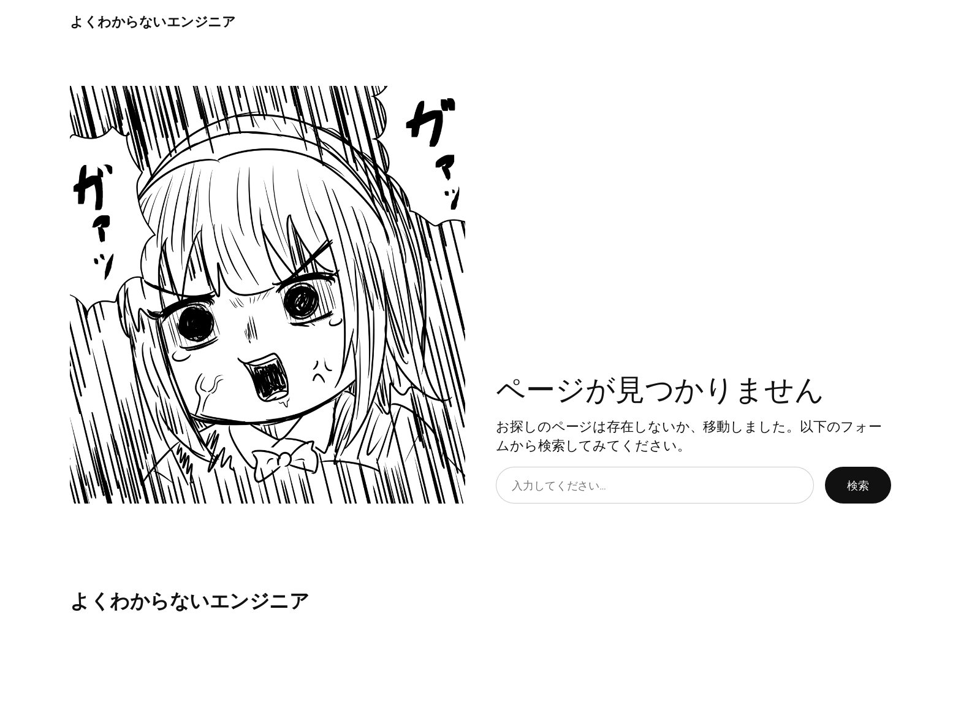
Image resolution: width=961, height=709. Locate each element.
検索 (858, 485)
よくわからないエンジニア (152, 21)
